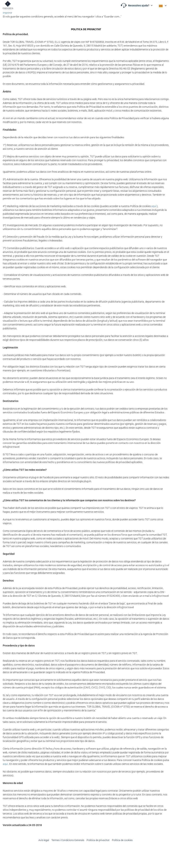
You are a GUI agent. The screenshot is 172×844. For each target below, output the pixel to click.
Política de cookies (122, 840)
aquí (153, 206)
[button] (136, 5)
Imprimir (7, 12)
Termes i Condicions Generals (67, 840)
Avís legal (44, 840)
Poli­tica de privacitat (98, 840)
